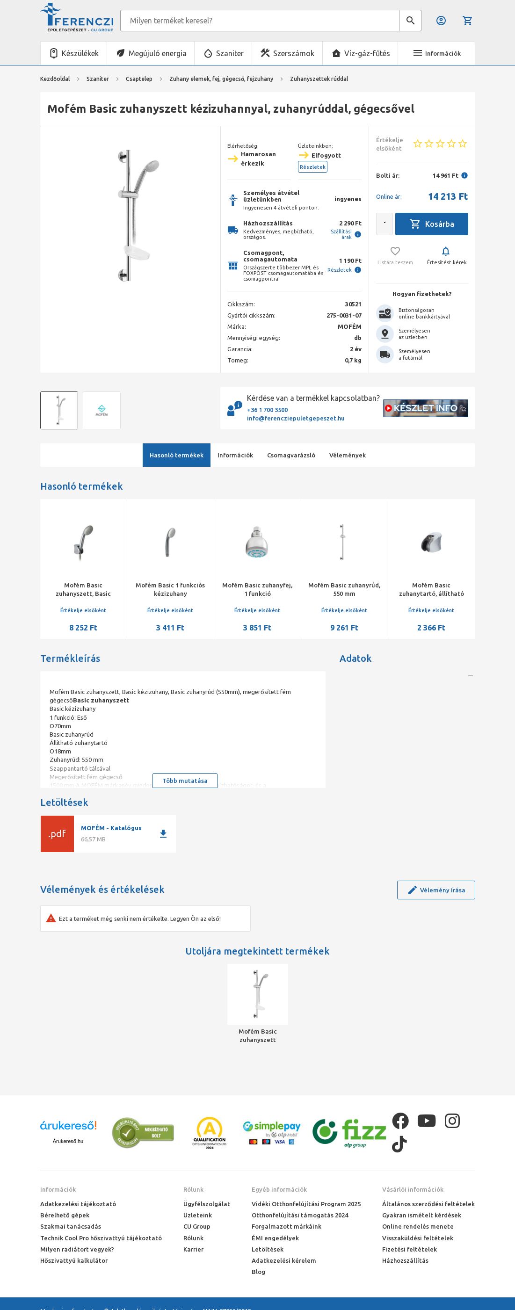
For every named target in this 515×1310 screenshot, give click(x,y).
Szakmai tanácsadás (70, 1226)
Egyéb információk (279, 1189)
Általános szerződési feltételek (428, 1204)
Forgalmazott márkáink (286, 1226)
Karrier (193, 1249)
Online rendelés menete (418, 1226)
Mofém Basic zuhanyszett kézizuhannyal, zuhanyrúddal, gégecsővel (258, 1036)
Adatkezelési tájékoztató (78, 1204)
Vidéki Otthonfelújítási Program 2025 (306, 1204)
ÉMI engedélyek (275, 1238)
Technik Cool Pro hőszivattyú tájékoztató (101, 1238)
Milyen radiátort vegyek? (77, 1249)
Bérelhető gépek (64, 1215)
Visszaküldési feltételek (417, 1238)
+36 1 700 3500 (267, 409)
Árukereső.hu (68, 1141)
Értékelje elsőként (83, 610)
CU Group (196, 1226)
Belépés (441, 20)
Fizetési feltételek (409, 1249)
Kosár (467, 20)
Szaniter (230, 53)
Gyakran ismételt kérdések (421, 1215)
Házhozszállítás (405, 1260)
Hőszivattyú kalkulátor (74, 1260)
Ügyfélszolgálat (206, 1204)
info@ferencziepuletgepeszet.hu (296, 418)
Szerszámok (293, 53)
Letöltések (267, 1249)
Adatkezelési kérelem (284, 1260)
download (163, 834)
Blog (258, 1271)
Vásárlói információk (412, 1189)
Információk (58, 1189)
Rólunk (193, 1189)
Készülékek (80, 53)
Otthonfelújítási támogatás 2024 (300, 1215)
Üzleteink (197, 1215)
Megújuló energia (158, 53)
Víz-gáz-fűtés (367, 53)
